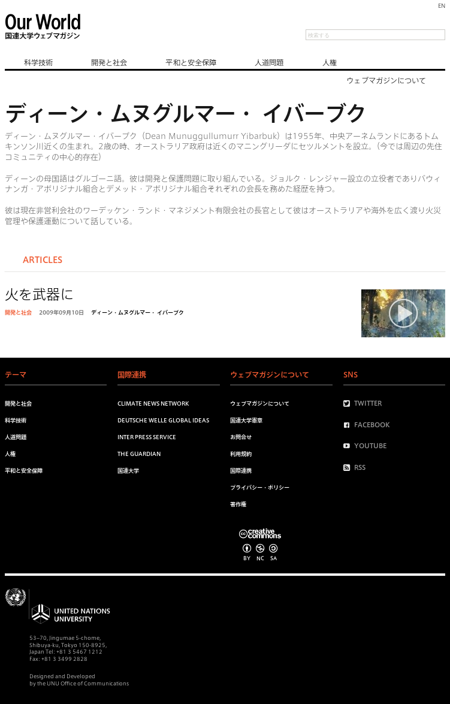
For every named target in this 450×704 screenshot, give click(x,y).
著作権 (238, 504)
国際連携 (241, 470)
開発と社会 (109, 62)
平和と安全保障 (190, 62)
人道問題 (269, 62)
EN (441, 5)
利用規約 (241, 454)
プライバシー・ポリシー (259, 487)
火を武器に (39, 294)
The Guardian (139, 454)
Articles (42, 260)
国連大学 (128, 470)
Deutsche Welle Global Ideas (163, 420)
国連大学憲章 (246, 420)
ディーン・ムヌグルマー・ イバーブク (137, 312)
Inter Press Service (146, 437)
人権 (329, 62)
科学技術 (38, 62)
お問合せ (241, 437)
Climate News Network (153, 403)
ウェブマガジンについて (386, 80)
